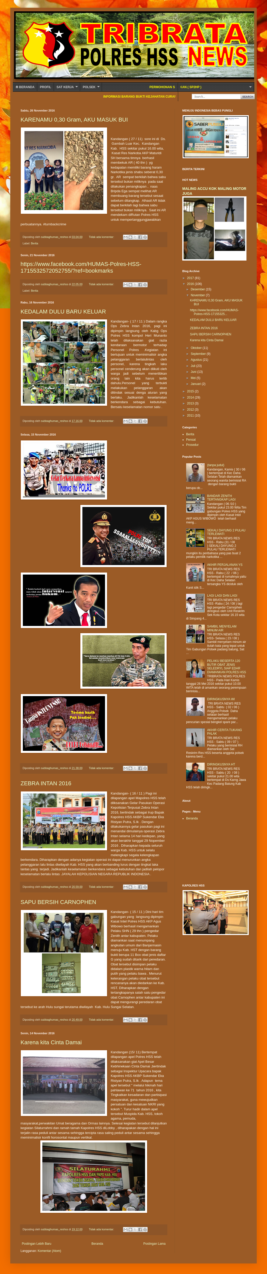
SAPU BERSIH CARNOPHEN (58, 902)
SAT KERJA (65, 87)
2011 (191, 415)
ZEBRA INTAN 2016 (46, 783)
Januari (196, 384)
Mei (194, 378)
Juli (193, 366)
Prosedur (192, 445)
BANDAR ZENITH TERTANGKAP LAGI (221, 497)
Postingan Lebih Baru (36, 1243)
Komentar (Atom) (49, 1251)
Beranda (24, 87)
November (198, 295)
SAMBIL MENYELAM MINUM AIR (221, 628)
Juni (194, 372)
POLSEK (89, 87)
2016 (191, 284)
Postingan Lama (154, 1243)
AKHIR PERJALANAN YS (225, 565)
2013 (191, 403)
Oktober (197, 348)
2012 (191, 409)
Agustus (197, 360)
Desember (198, 289)
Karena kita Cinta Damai (51, 1042)
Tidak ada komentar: (102, 236)
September (199, 354)
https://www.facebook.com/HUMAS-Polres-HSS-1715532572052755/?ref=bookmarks (81, 267)
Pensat (191, 439)
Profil (45, 87)
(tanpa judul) (215, 465)
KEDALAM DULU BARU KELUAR (63, 311)
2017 (191, 278)
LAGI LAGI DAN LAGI (222, 595)
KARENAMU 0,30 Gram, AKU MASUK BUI (74, 119)
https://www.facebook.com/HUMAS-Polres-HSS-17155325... (214, 312)
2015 (191, 391)
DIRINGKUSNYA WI (221, 699)
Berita (34, 243)
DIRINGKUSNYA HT (221, 764)
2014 (191, 397)
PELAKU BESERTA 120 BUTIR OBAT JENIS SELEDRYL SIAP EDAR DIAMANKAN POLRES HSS (226, 666)
